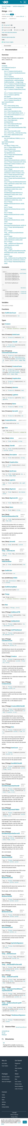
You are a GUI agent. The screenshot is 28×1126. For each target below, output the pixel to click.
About (16, 1074)
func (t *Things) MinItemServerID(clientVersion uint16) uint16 (14, 219)
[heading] (6, 2)
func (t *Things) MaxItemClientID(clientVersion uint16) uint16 (14, 203)
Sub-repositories (5, 1079)
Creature (7, 324)
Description (13, 454)
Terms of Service (14, 1114)
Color (16, 360)
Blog (16, 1079)
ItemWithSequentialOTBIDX (10, 809)
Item (6, 427)
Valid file (7, 25)
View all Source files (20, 1027)
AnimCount (15, 334)
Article (11, 438)
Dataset (7, 634)
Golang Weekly (5, 1107)
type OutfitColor (6, 136)
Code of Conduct (19, 1088)
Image (16, 374)
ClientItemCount (7, 640)
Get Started (18, 1060)
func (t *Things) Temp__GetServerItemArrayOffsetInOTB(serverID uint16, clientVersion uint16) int (15, 258)
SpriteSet (7, 625)
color (12, 360)
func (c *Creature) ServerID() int (12, 100)
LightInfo (15, 395)
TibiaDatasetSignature (18, 1015)
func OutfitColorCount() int (9, 67)
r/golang (4, 1102)
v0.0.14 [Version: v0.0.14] (6, 14)
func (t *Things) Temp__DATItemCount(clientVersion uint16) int (13, 232)
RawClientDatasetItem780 (10, 516)
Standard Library (6, 1076)
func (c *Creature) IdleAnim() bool (13, 93)
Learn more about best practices (9, 32)
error (17, 607)
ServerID (15, 411)
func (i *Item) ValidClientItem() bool (13, 134)
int (19, 316)
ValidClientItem (6, 561)
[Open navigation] (24, 2)
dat (23, 397)
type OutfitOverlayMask (8, 142)
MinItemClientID (7, 896)
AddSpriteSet (15, 621)
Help (16, 1070)
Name (14, 404)
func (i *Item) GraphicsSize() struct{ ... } (14, 113)
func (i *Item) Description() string (12, 111)
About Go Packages (6, 1081)
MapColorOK (14, 498)
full (3, 1042)
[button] (2, 25)
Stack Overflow (18, 1068)
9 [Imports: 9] (4, 18)
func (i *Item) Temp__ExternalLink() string (15, 133)
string (21, 406)
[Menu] (14, 46)
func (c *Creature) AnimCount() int (13, 71)
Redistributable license (8, 27)
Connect (4, 1092)
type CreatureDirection (8, 102)
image (20, 360)
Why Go (4, 1060)
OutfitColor (8, 570)
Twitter (3, 1094)
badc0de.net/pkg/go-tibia (18, 6)
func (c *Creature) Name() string (12, 98)
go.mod (7, 25)
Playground (17, 1063)
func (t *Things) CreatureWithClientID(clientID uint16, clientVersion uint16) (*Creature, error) (14, 171)
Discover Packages (6, 6)
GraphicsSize (16, 378)
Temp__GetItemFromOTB (10, 976)
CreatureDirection (13, 371)
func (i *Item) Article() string (11, 105)
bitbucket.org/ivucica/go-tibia (8, 37)
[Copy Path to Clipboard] (5, 8)
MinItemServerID (7, 912)
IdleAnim (15, 387)
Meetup (3, 1104)
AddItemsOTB (15, 612)
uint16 (8, 346)
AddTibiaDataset (16, 630)
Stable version (19, 30)
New (6, 605)
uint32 (7, 582)
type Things (5, 143)
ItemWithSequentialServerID (11, 833)
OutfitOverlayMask (14, 372)
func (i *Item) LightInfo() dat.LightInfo (14, 118)
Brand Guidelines (19, 1086)
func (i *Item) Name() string (11, 125)
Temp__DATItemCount (9, 953)
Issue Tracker (18, 1081)
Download (17, 1076)
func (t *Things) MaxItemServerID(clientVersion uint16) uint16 (14, 209)
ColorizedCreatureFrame (9, 352)
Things (7, 594)
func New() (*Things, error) (11, 145)
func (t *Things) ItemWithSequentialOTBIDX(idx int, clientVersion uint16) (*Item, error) (13, 192)
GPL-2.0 (22, 16)
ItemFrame (13, 471)
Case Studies (5, 1065)
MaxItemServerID (7, 877)
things (3, 8)
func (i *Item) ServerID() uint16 (12, 131)
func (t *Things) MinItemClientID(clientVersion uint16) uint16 (14, 214)
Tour (16, 1065)
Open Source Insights (7, 42)
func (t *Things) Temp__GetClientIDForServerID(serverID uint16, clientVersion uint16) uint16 (15, 238)
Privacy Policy (14, 1116)
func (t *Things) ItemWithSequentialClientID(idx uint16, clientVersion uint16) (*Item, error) (14, 187)
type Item (4, 104)
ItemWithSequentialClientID (10, 786)
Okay (24, 1122)
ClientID (14, 342)
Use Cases (4, 1063)
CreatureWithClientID (18, 706)
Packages (5, 1074)
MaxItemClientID (7, 857)
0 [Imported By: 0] (12, 18)
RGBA (15, 578)
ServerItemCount (7, 927)
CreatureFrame (17, 366)
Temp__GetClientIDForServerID (12, 964)
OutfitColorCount (10, 313)
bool (8, 374)
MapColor (13, 489)
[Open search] (21, 2)
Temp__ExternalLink (8, 550)
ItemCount (14, 747)
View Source (23, 269)
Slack (3, 1099)
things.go (4, 1034)
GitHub (3, 1097)
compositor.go (5, 1031)
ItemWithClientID (16, 763)
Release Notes (18, 1084)
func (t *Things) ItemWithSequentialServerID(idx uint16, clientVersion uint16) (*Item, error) (14, 198)
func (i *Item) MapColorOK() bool (13, 123)
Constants (4, 65)
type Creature (5, 69)
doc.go (3, 1033)
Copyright (14, 1112)
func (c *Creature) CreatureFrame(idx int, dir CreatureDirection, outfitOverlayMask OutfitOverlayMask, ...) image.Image (15, 85)
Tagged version (7, 30)
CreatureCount (6, 684)
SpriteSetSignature (17, 943)
